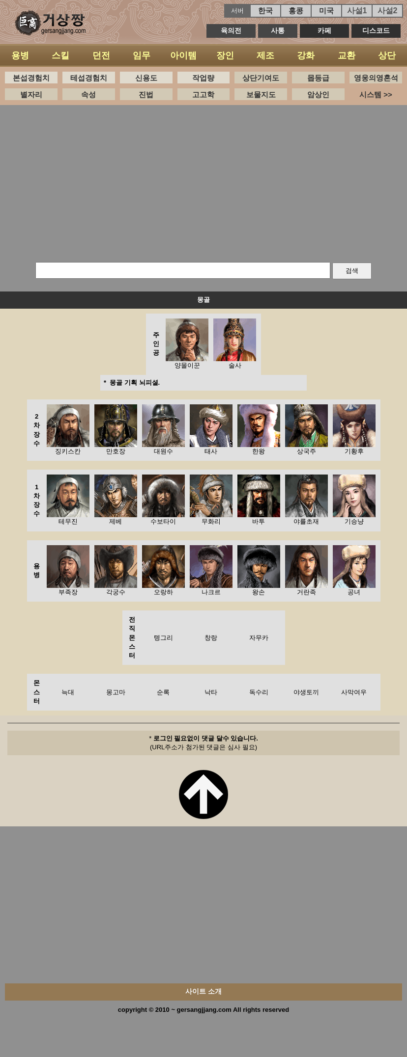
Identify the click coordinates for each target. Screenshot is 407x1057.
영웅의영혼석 (376, 78)
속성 (88, 94)
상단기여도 (260, 78)
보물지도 (261, 94)
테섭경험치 (88, 78)
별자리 (31, 94)
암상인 (318, 94)
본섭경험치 (31, 78)
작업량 (203, 78)
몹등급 (318, 78)
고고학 (203, 94)
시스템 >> (375, 94)
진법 (146, 94)
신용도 (146, 78)
